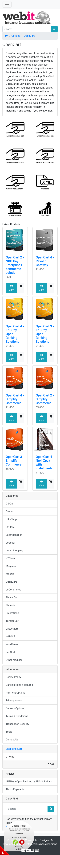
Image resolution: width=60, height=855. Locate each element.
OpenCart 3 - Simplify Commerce (15, 460)
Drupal (9, 511)
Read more (19, 834)
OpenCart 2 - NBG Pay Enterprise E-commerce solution (15, 265)
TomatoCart (12, 620)
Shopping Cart (14, 748)
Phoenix (10, 605)
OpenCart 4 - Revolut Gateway (45, 261)
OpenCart (29, 35)
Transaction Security (17, 723)
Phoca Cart (12, 597)
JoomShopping (14, 550)
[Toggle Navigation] (7, 4)
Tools (9, 731)
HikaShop (11, 519)
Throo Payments (15, 789)
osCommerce (13, 589)
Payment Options (15, 692)
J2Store (10, 527)
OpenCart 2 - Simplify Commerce (45, 399)
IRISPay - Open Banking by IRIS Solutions (29, 781)
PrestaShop (12, 613)
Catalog (16, 35)
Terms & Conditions (17, 716)
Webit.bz (33, 840)
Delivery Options (15, 708)
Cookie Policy (13, 677)
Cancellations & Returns (19, 684)
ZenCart (10, 652)
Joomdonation (14, 534)
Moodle (10, 573)
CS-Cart (10, 503)
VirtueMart (12, 628)
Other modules (14, 659)
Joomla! (10, 542)
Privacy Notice (14, 700)
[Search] (26, 29)
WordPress (12, 644)
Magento (11, 566)
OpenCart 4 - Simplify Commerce (15, 399)
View (11, 288)
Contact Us (12, 739)
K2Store (10, 558)
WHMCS (10, 636)
